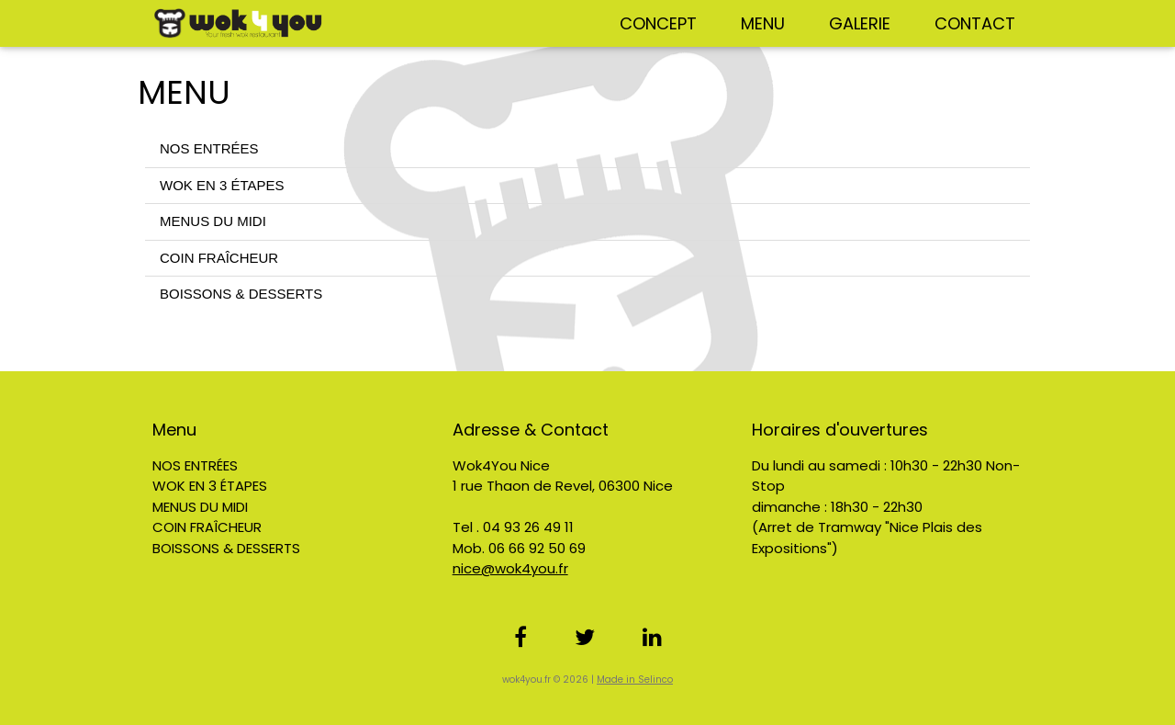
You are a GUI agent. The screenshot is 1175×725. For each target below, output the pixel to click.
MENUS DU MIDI (213, 221)
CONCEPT (658, 23)
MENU (763, 23)
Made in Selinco (635, 679)
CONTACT (974, 23)
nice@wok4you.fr (510, 568)
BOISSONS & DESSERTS (241, 293)
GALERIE (859, 23)
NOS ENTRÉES (209, 148)
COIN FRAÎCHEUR (219, 258)
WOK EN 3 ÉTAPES (222, 185)
